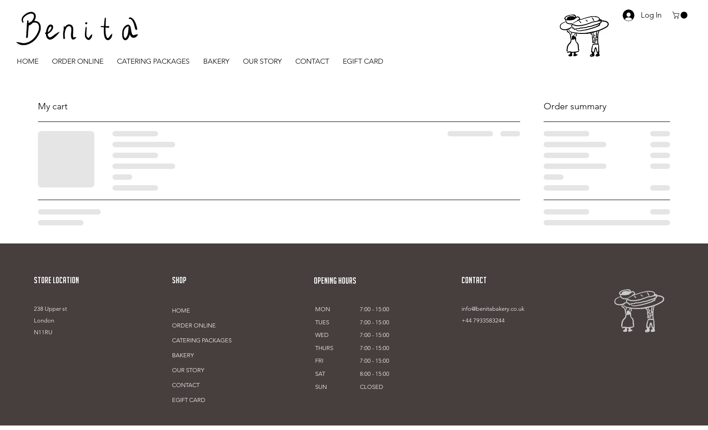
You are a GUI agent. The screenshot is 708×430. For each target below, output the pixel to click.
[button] (680, 15)
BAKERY (183, 355)
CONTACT (186, 385)
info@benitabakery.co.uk (492, 308)
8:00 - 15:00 (374, 373)
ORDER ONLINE (194, 325)
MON (322, 309)
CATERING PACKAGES (202, 340)
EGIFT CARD (188, 400)
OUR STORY (188, 370)
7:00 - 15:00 (374, 309)
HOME (181, 310)
